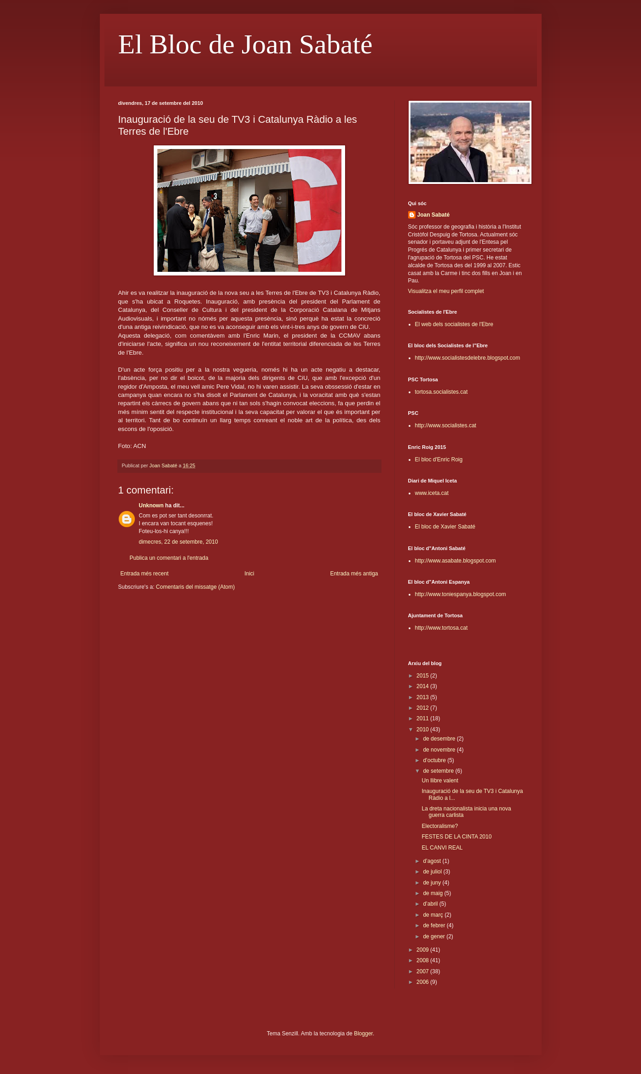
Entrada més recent (145, 573)
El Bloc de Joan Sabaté (245, 44)
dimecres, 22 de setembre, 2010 (178, 542)
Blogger (363, 1033)
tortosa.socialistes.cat (441, 392)
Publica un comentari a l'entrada (169, 558)
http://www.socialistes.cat (445, 425)
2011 (423, 718)
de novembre (439, 750)
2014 (423, 686)
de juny (432, 882)
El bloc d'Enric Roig (439, 459)
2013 (423, 697)
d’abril (431, 904)
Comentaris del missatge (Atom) (195, 587)
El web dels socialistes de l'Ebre (454, 324)
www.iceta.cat (432, 493)
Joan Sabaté (433, 215)
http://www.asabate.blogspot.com (455, 560)
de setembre (439, 771)
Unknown (151, 505)
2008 (423, 960)
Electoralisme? (440, 826)
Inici (249, 573)
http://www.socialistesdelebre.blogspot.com (467, 358)
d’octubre (435, 760)
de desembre (439, 738)
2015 (423, 675)
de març (434, 915)
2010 (423, 729)
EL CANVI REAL (442, 847)
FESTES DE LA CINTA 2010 (456, 836)
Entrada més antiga (354, 573)
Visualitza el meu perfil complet (446, 291)
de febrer (434, 925)
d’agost (432, 861)
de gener (434, 936)
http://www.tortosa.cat (441, 628)
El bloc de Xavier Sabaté (445, 526)
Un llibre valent (440, 780)
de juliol (433, 871)
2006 (423, 982)
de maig (433, 893)
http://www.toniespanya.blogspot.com (460, 594)
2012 (423, 708)
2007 (423, 971)
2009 (423, 950)
